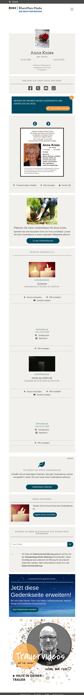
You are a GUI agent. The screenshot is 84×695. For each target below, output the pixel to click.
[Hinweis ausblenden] (71, 97)
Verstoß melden (42, 300)
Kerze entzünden (33, 297)
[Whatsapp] (54, 87)
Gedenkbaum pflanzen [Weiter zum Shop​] (42, 487)
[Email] (46, 87)
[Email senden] (39, 544)
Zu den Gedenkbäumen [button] (43, 241)
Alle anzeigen (47, 185)
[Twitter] (38, 87)
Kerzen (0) (65, 185)
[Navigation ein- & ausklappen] (72, 9)
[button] (35, 125)
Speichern (42, 338)
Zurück (13, 2)
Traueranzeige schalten (25, 185)
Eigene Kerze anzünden (45, 515)
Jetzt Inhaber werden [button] (58, 108)
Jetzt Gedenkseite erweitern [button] (25, 609)
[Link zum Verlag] (30, 9)
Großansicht (42, 335)
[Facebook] (30, 87)
